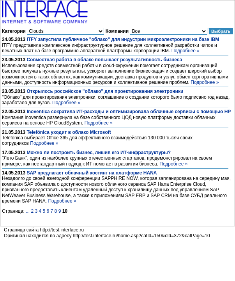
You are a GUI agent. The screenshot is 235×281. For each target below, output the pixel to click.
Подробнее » (185, 50)
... (28, 211)
